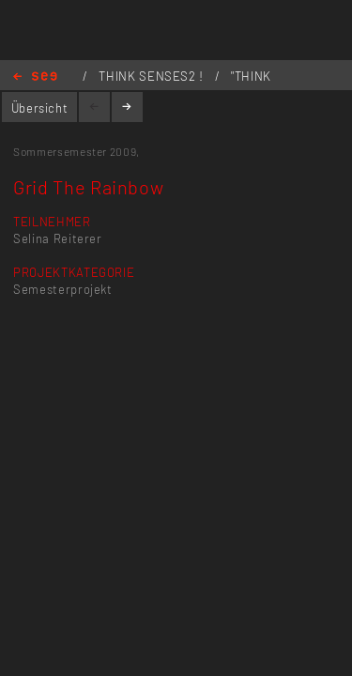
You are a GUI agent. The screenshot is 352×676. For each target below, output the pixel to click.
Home (35, 77)
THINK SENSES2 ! (153, 76)
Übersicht (40, 107)
